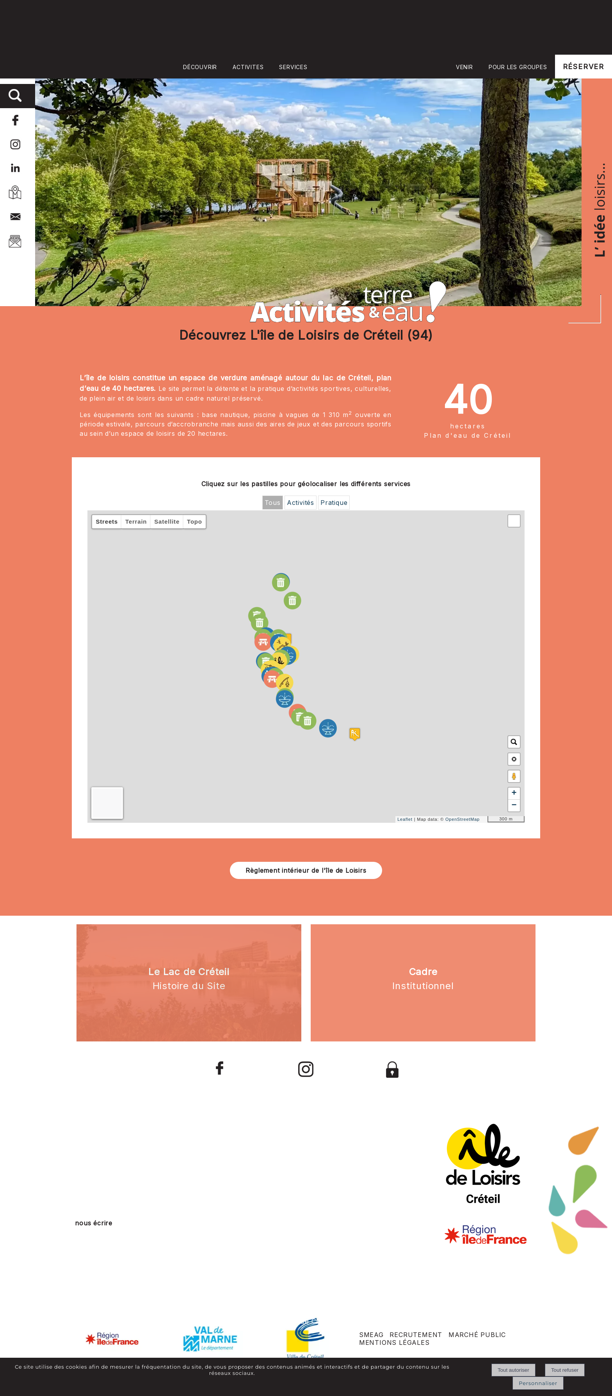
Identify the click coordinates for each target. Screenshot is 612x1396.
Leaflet (405, 819)
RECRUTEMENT (416, 1335)
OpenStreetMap (462, 819)
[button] (514, 521)
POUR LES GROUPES (518, 67)
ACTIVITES (248, 67)
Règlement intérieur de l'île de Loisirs (306, 870)
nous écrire (93, 1223)
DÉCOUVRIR (200, 67)
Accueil (381, 66)
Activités (300, 502)
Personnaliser (538, 1383)
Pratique (333, 502)
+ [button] (514, 793)
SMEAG (371, 1335)
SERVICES (293, 67)
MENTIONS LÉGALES (394, 1342)
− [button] (514, 805)
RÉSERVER (583, 66)
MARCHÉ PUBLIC (477, 1335)
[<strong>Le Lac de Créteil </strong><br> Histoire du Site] (188, 982)
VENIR (464, 67)
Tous (273, 502)
